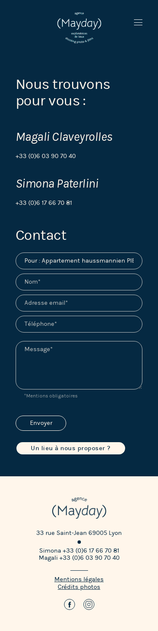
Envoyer (41, 423)
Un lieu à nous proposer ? (71, 448)
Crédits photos (79, 587)
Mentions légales (79, 579)
